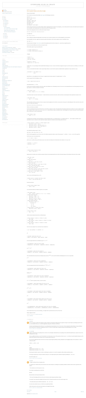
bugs (3, 94)
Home (55, 390)
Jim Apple (5, 10)
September (5, 23)
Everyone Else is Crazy (43, 4)
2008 (4, 17)
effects (3, 79)
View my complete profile (7, 13)
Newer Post (28, 390)
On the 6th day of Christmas (6, 52)
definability (4, 100)
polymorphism (4, 113)
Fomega (3, 89)
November (5, 21)
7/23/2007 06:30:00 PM (38, 313)
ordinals (31, 314)
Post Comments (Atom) (34, 392)
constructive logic (4, 61)
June (5, 33)
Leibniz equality (4, 65)
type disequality (4, 119)
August (5, 24)
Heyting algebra (4, 73)
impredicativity (4, 105)
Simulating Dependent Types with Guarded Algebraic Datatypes (11, 66)
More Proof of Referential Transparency (9, 31)
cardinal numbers (4, 95)
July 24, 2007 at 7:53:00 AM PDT (35, 327)
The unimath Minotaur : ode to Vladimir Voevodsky (9, 48)
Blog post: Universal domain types (7, 47)
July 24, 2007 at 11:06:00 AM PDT (35, 386)
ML (2, 91)
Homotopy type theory (5, 51)
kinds (3, 108)
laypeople (3, 109)
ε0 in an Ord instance (7, 27)
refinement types (4, 114)
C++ (3, 69)
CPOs (3, 86)
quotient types (4, 83)
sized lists (3, 115)
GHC (3, 71)
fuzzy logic (3, 103)
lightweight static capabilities (6, 80)
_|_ (2, 75)
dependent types (4, 76)
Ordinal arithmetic (39, 42)
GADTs (3, 60)
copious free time (4, 99)
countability (4, 68)
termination (4, 118)
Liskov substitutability (5, 90)
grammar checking (5, 104)
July (5, 26)
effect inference (4, 78)
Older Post (82, 390)
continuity (3, 98)
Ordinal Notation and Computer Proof (9, 30)
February (5, 36)
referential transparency (5, 84)
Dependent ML (4, 88)
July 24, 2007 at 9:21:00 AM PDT (35, 357)
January (5, 37)
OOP (3, 93)
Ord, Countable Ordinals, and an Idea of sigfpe (36, 11)
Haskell (3, 64)
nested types (4, 81)
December (5, 20)
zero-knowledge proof (5, 85)
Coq (2, 70)
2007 (4, 19)
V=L (3, 74)
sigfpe (30, 359)
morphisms (3, 110)
